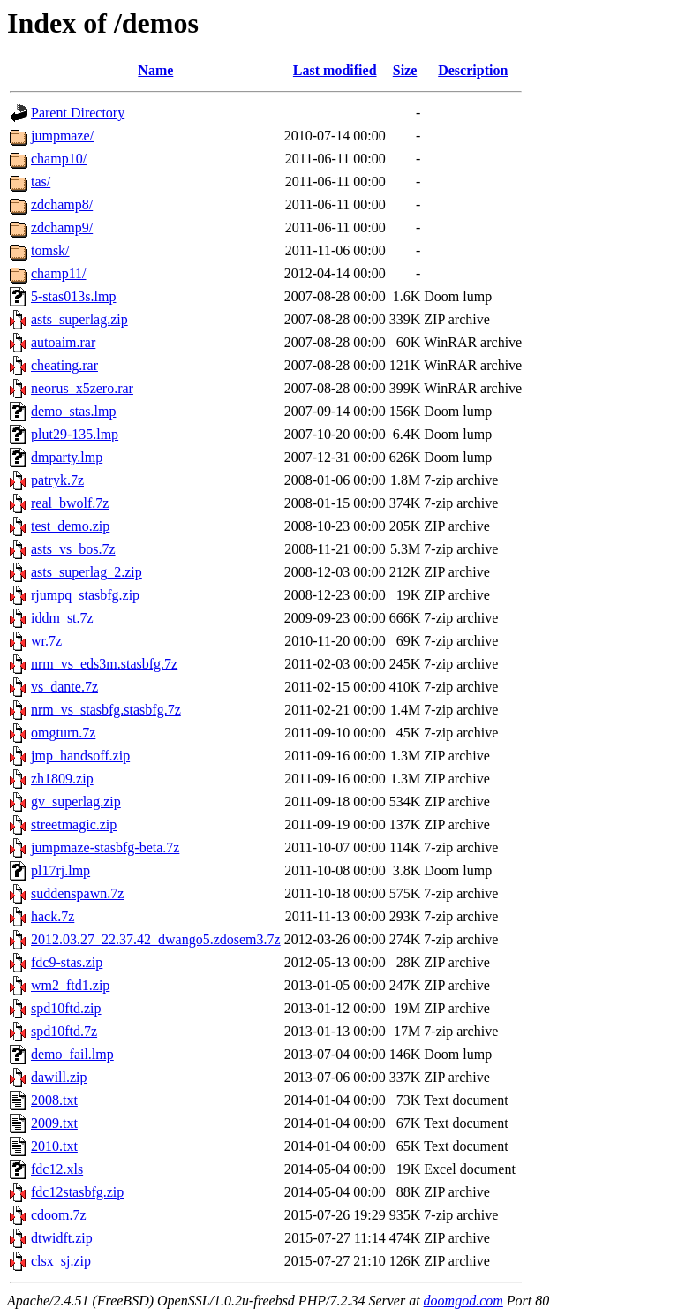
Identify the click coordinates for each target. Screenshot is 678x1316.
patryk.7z (57, 480)
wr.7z (46, 640)
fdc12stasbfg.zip (77, 1191)
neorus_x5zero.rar (82, 388)
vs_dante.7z (64, 686)
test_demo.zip (70, 525)
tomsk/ (50, 250)
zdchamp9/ (62, 227)
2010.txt (54, 1145)
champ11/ (59, 273)
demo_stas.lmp (73, 411)
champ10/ (59, 158)
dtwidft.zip (62, 1237)
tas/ (40, 181)
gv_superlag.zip (76, 801)
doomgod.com (463, 1300)
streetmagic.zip (74, 824)
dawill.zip (59, 1077)
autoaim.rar (63, 342)
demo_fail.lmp (72, 1054)
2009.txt (54, 1123)
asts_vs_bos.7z (73, 548)
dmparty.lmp (66, 457)
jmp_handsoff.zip (80, 755)
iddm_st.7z (62, 617)
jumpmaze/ (62, 135)
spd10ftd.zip (66, 1008)
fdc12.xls (57, 1168)
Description (473, 70)
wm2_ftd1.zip (70, 985)
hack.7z (52, 916)
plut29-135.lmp (74, 434)
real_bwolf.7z (70, 503)
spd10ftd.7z (64, 1031)
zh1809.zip (62, 778)
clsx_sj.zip (61, 1260)
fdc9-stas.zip (66, 962)
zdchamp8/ (62, 204)
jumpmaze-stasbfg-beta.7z (105, 847)
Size (405, 70)
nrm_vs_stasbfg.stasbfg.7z (106, 709)
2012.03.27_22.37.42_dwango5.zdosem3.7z (156, 939)
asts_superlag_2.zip (86, 571)
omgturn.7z (63, 732)
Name (155, 70)
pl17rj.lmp (60, 870)
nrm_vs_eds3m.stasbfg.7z (104, 663)
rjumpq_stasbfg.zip (85, 594)
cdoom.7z (59, 1214)
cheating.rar (64, 365)
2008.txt (54, 1100)
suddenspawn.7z (77, 893)
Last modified (335, 70)
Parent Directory (77, 112)
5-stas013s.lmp (73, 296)
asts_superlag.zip (79, 319)
